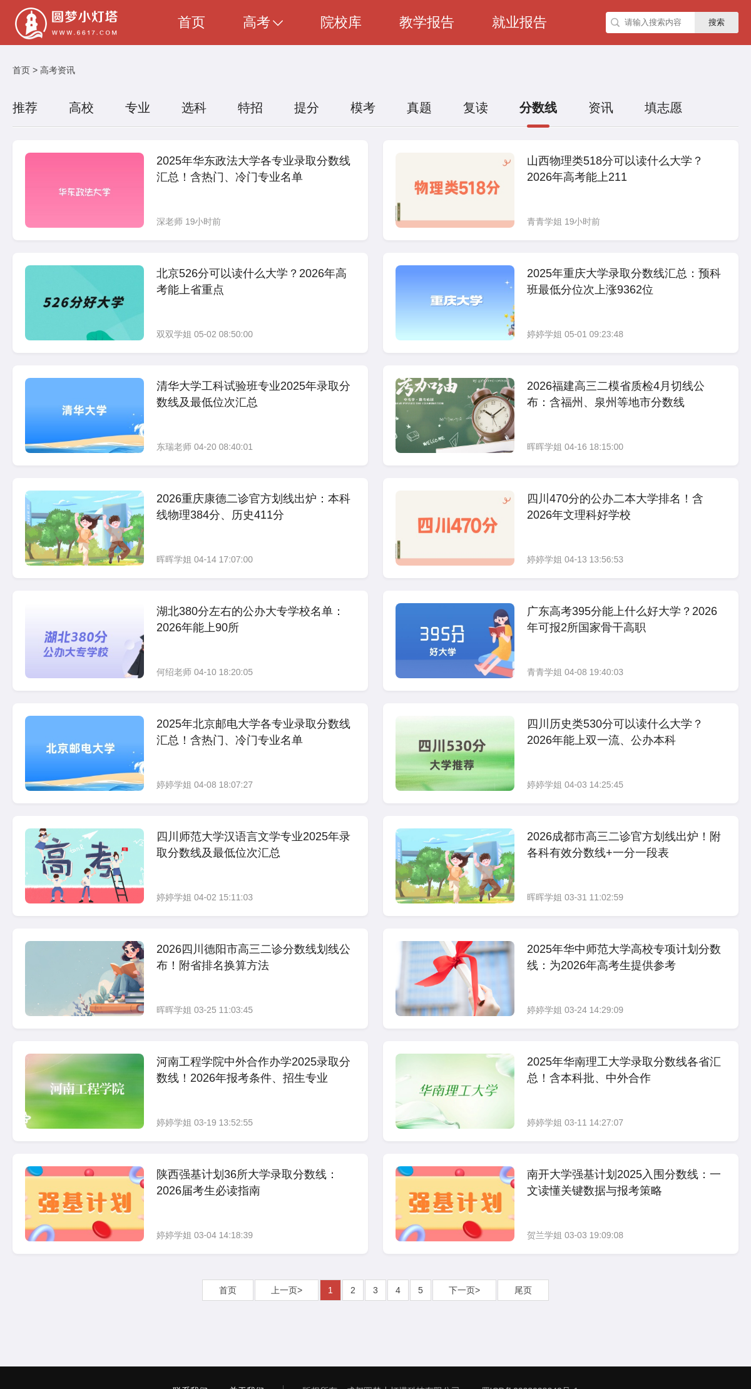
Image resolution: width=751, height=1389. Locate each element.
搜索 (716, 22)
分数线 (538, 107)
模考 (363, 107)
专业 (137, 107)
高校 (81, 107)
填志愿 (663, 107)
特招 (250, 107)
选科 (194, 107)
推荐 (25, 107)
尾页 (523, 1290)
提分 (306, 107)
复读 (475, 107)
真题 (419, 107)
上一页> (286, 1290)
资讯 (600, 107)
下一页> (464, 1290)
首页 (21, 70)
